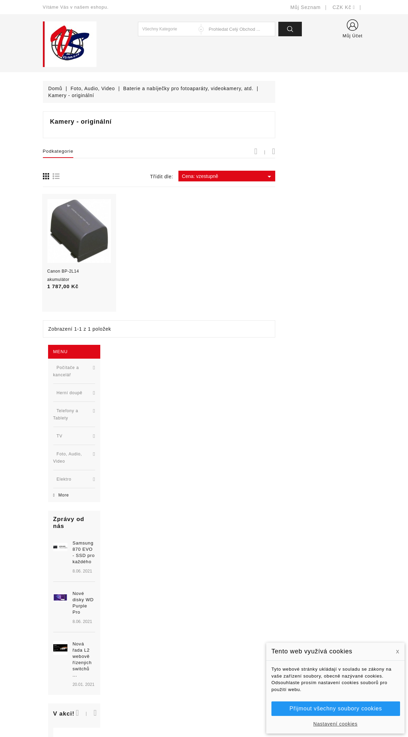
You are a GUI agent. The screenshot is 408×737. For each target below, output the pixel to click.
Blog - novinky (142, 648)
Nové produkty (142, 617)
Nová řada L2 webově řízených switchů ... (95, 341)
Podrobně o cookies (232, 659)
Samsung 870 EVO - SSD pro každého (93, 258)
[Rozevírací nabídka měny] (343, 7)
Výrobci (134, 638)
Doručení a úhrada (230, 607)
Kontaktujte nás (227, 669)
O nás (216, 648)
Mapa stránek (225, 679)
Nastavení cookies (335, 724)
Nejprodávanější (145, 628)
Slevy (132, 607)
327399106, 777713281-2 (81, 648)
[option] (82, 305)
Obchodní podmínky (232, 638)
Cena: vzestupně (317, 176)
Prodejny (219, 690)
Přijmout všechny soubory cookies (335, 708)
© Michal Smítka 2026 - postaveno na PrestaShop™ (204, 713)
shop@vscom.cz (70, 659)
